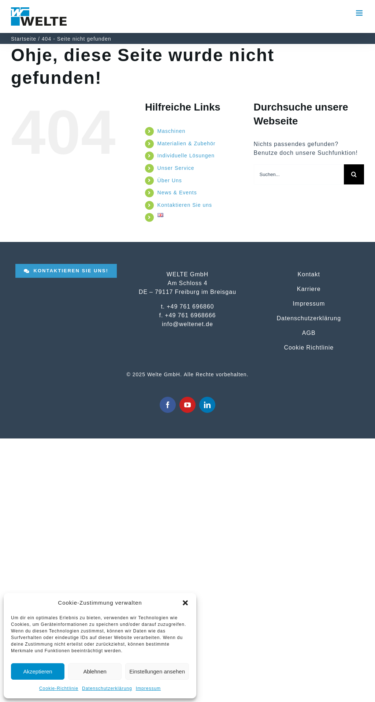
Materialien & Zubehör (186, 143)
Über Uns (169, 180)
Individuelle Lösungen (186, 155)
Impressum (148, 688)
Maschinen (171, 131)
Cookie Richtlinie (309, 347)
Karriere (309, 289)
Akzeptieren (37, 671)
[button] (185, 602)
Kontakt (309, 274)
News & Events (177, 192)
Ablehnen (94, 671)
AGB (309, 333)
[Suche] (354, 174)
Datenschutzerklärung (107, 688)
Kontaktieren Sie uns (184, 205)
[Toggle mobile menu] (360, 13)
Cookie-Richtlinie (58, 688)
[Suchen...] (299, 174)
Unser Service (175, 168)
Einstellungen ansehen (157, 671)
